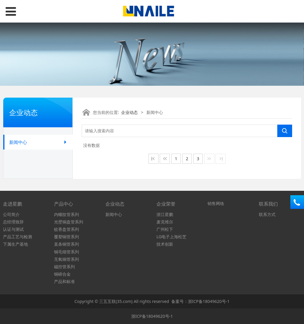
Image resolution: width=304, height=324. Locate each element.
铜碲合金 (62, 274)
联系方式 (267, 214)
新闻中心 (18, 142)
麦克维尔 (164, 222)
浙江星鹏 (164, 214)
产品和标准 (64, 281)
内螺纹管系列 (66, 214)
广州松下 (164, 229)
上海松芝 (178, 236)
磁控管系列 (64, 266)
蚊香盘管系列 (66, 229)
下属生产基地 (15, 244)
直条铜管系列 (66, 244)
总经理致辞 (13, 222)
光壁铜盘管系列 (68, 222)
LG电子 (163, 236)
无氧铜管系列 (66, 259)
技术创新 (164, 244)
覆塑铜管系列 (66, 236)
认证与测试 (13, 229)
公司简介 (11, 214)
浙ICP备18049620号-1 (209, 301)
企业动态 (129, 112)
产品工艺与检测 (17, 236)
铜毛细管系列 (66, 252)
